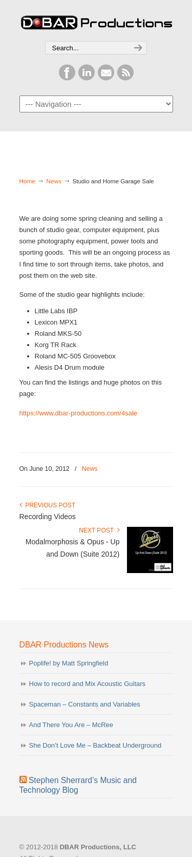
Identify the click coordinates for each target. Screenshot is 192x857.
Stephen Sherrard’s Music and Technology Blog (78, 785)
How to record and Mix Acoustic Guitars (87, 684)
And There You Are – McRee (71, 725)
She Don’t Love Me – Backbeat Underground (95, 745)
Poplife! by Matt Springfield (69, 663)
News (54, 181)
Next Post (99, 530)
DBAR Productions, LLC (96, 21)
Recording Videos (47, 516)
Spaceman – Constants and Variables (84, 704)
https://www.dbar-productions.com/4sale (78, 413)
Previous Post (47, 505)
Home (27, 181)
